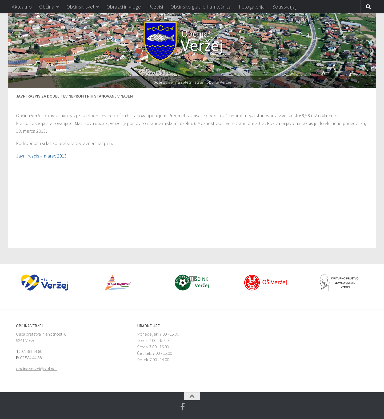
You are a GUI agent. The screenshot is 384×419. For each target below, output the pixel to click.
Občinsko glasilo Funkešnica (200, 6)
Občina (46, 6)
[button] (11, 50)
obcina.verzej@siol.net (36, 369)
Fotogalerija (252, 6)
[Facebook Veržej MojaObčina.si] (182, 406)
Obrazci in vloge (123, 6)
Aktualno (22, 6)
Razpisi (155, 6)
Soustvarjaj (284, 6)
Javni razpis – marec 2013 (41, 156)
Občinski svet (80, 6)
